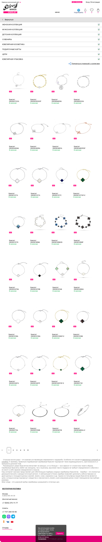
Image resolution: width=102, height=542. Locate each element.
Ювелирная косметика (52, 44)
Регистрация (95, 2)
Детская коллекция (52, 34)
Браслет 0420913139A (13, 335)
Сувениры (52, 39)
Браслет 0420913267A (14, 382)
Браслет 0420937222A (14, 100)
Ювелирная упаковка (52, 59)
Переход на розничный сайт (10, 2)
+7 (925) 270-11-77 (10, 503)
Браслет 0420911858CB (57, 241)
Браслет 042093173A (13, 429)
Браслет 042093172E (78, 382)
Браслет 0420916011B (57, 429)
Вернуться (7, 20)
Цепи (52, 54)
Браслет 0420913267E (35, 382)
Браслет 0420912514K (57, 288)
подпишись (78, 11)
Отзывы (5, 528)
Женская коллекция (52, 24)
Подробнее (42, 539)
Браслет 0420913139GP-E (58, 335)
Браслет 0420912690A (79, 288)
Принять (60, 533)
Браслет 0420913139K (78, 335)
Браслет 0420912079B (35, 288)
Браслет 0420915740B (35, 429)
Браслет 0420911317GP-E (79, 194)
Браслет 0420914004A (14, 147)
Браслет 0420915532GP (35, 100)
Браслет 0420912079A (14, 288)
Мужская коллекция (52, 29)
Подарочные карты (52, 49)
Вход (87, 2)
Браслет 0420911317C (57, 194)
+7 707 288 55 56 (9, 512)
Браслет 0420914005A (35, 147)
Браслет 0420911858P (78, 241)
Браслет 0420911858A (35, 241)
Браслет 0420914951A (57, 147)
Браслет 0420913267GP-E (58, 382)
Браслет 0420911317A (13, 194)
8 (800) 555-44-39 (8, 496)
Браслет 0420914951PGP (79, 147)
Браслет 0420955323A (79, 100)
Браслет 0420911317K (13, 241)
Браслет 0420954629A (57, 100)
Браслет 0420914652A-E (79, 429)
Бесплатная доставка (11, 489)
